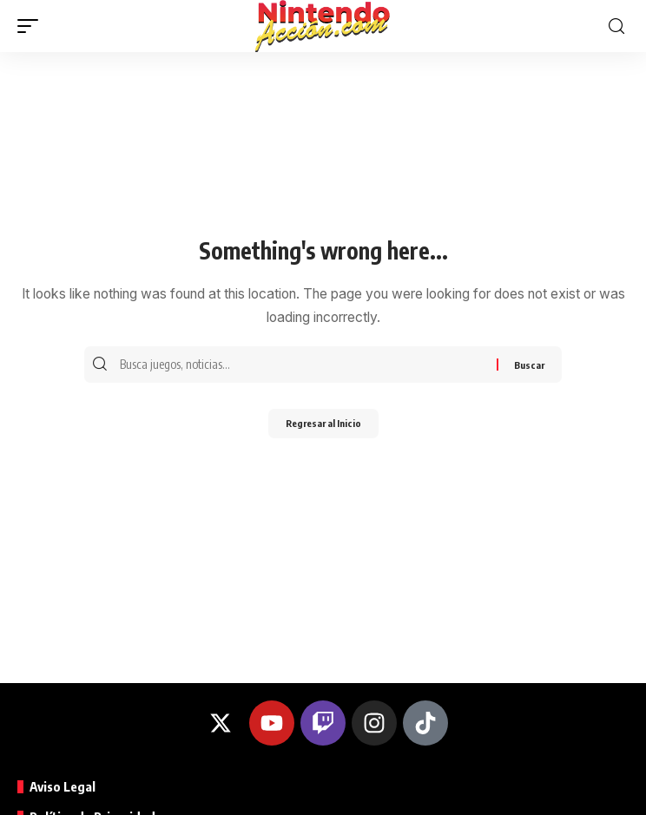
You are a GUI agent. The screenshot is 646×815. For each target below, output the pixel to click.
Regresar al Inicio (323, 423)
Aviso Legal (63, 786)
